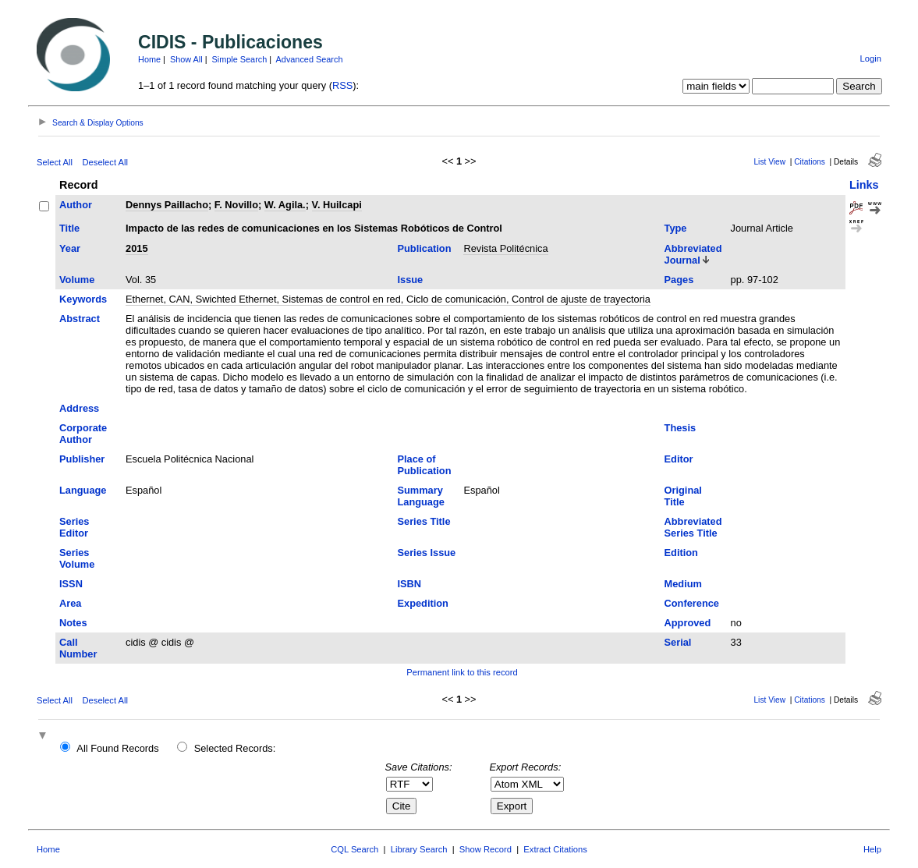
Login (870, 58)
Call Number (78, 648)
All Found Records (117, 748)
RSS (342, 85)
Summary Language (420, 496)
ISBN (409, 584)
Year (69, 248)
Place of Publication (424, 465)
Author (75, 205)
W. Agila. (285, 205)
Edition (681, 552)
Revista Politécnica (505, 248)
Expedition (422, 603)
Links (864, 185)
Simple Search (240, 59)
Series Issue (426, 552)
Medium (683, 584)
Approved (688, 623)
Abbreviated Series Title (693, 527)
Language (82, 490)
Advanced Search (309, 59)
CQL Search (354, 849)
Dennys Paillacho (167, 205)
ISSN (71, 584)
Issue (410, 279)
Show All (186, 59)
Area (70, 603)
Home (149, 59)
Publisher (82, 459)
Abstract (79, 318)
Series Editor (74, 527)
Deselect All (105, 162)
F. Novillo (236, 205)
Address (79, 408)
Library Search (419, 849)
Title (69, 228)
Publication (424, 248)
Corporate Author (83, 433)
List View (769, 162)
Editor (679, 459)
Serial (678, 642)
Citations (809, 162)
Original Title (683, 496)
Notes (73, 623)
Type (676, 228)
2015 (136, 248)
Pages (679, 279)
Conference (692, 603)
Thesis (680, 428)
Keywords (83, 299)
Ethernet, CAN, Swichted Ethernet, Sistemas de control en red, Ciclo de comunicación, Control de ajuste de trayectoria (388, 299)
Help (872, 849)
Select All (55, 162)
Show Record (485, 849)
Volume (76, 279)
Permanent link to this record (461, 672)
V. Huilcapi (337, 205)
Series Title (423, 521)
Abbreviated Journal (693, 254)
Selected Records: (235, 748)
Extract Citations (555, 849)
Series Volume (76, 558)
